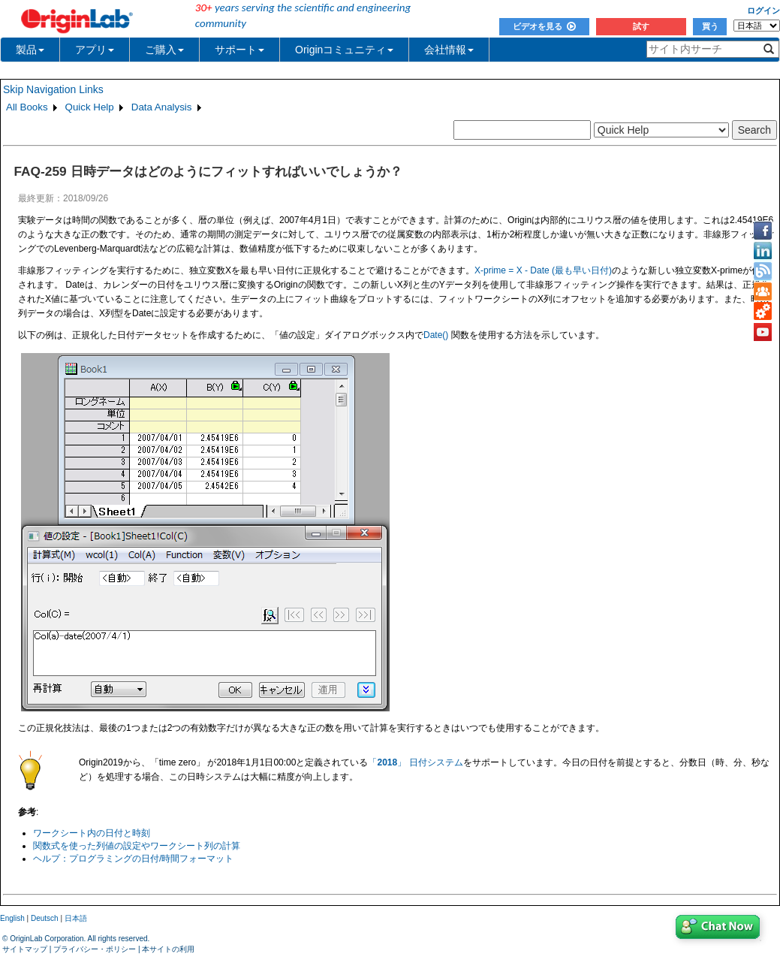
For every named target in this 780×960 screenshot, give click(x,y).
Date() (435, 335)
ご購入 (164, 50)
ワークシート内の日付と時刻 (91, 833)
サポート (239, 50)
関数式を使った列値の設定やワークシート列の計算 (136, 846)
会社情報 (449, 50)
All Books (27, 107)
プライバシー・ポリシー (94, 949)
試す (641, 26)
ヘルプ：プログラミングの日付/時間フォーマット (133, 858)
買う (710, 26)
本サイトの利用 (168, 949)
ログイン (763, 10)
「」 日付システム (415, 762)
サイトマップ (24, 949)
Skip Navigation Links (53, 89)
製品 (30, 50)
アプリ (94, 50)
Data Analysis (161, 107)
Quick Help (89, 107)
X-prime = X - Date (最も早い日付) (543, 270)
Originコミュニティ (344, 50)
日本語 (76, 918)
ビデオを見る (544, 26)
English (12, 918)
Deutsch (45, 918)
